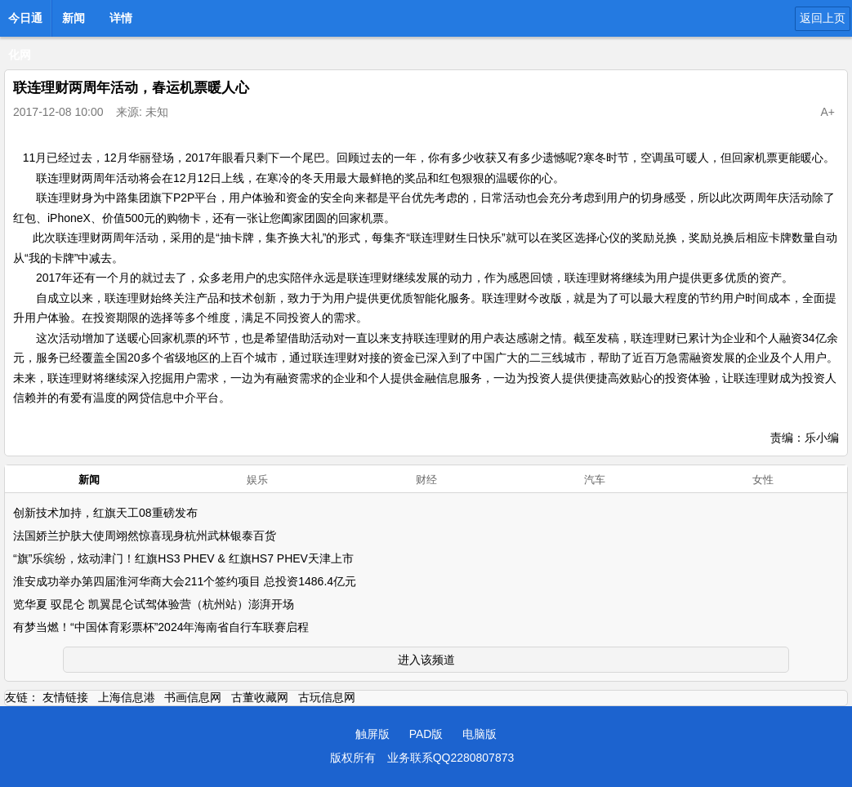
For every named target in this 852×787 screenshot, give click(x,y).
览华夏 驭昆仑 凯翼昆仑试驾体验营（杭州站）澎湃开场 (153, 604)
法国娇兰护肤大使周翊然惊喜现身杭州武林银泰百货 (144, 535)
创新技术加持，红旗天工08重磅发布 (105, 512)
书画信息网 (192, 697)
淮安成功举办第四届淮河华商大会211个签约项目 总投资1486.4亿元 (184, 581)
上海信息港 (126, 697)
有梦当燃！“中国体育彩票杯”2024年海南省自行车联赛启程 (161, 627)
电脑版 (479, 733)
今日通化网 (25, 22)
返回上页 (822, 17)
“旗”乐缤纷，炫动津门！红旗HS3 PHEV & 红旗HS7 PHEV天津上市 (183, 558)
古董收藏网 (259, 697)
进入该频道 (426, 659)
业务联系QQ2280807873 (451, 757)
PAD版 (426, 733)
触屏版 (372, 733)
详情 (120, 17)
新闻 (73, 17)
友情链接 (65, 697)
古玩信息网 (326, 697)
